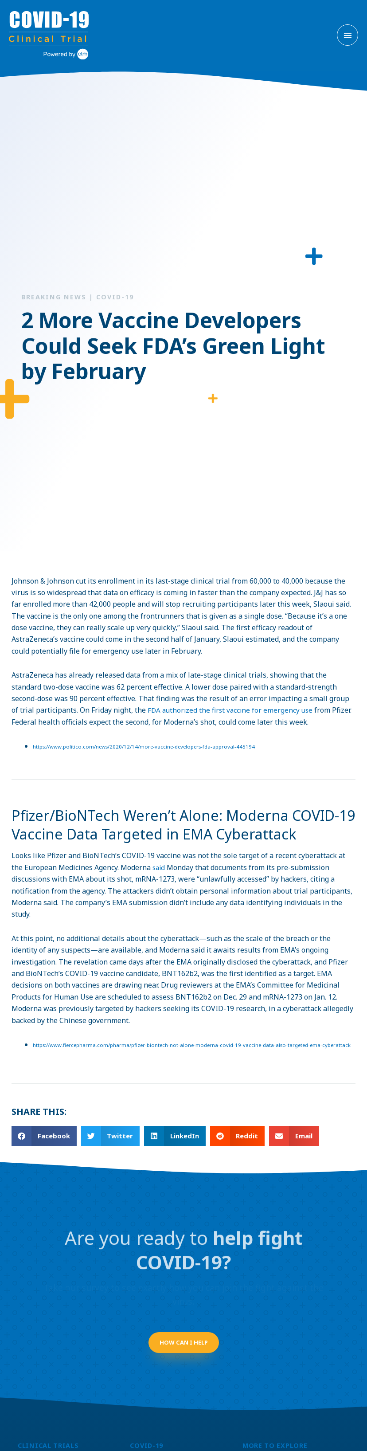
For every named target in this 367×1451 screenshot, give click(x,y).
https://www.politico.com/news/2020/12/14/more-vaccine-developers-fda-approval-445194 (148, 739)
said (159, 860)
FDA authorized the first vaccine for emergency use (232, 702)
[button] (44, 1142)
